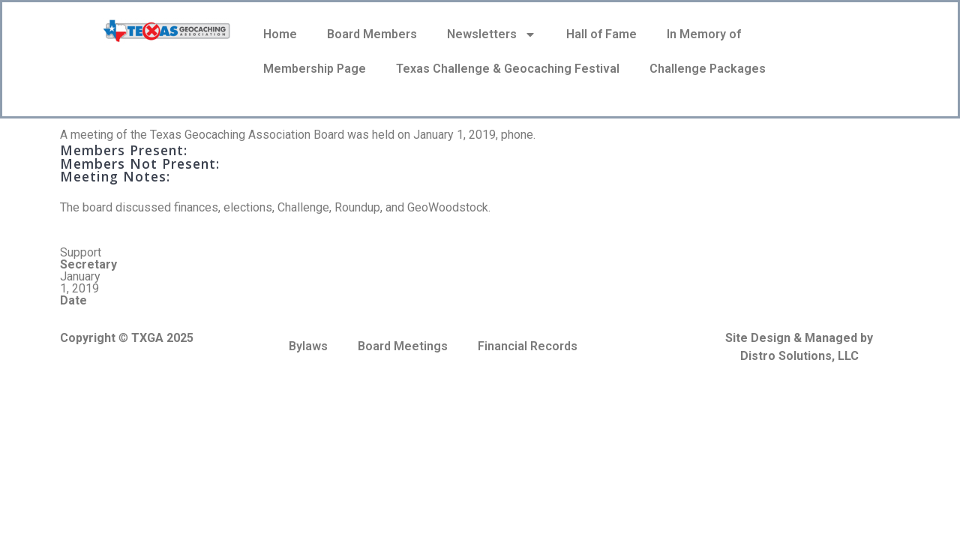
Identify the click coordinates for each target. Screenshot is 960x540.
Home (280, 34)
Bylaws (308, 346)
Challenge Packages (708, 69)
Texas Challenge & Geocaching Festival (508, 69)
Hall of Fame (601, 34)
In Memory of (704, 34)
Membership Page (314, 69)
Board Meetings (403, 346)
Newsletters (491, 34)
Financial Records (528, 346)
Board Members (372, 34)
